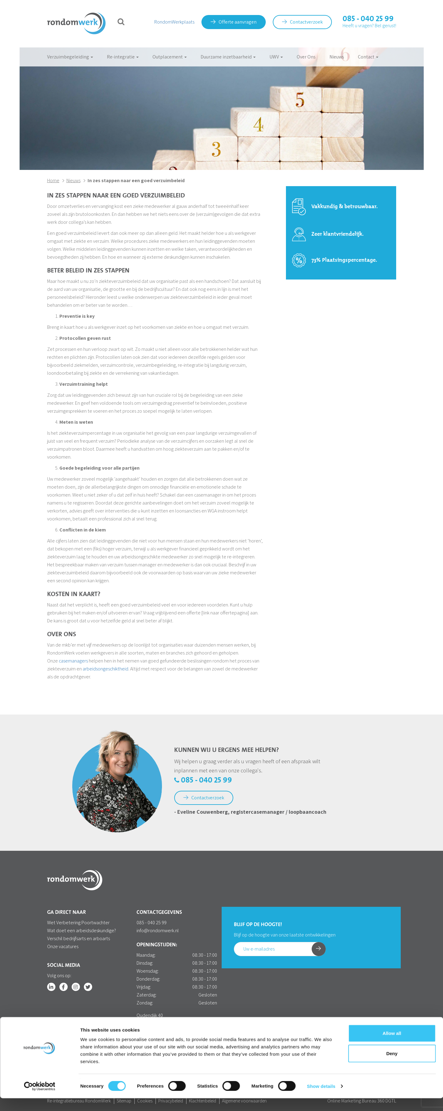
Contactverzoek (302, 22)
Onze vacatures (62, 946)
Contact (368, 57)
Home (53, 180)
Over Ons (306, 57)
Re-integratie (123, 57)
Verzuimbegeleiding (70, 57)
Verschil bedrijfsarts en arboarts (78, 938)
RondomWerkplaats (174, 22)
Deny (392, 1066)
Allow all (392, 1046)
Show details (321, 1099)
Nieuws (336, 57)
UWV (276, 57)
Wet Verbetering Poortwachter (78, 922)
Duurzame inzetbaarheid (228, 57)
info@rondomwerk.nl (158, 930)
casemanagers (73, 661)
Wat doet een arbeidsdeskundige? (81, 930)
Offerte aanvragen (234, 22)
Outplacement (169, 57)
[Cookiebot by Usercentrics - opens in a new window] (39, 1099)
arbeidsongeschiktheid (105, 669)
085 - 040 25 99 (368, 19)
